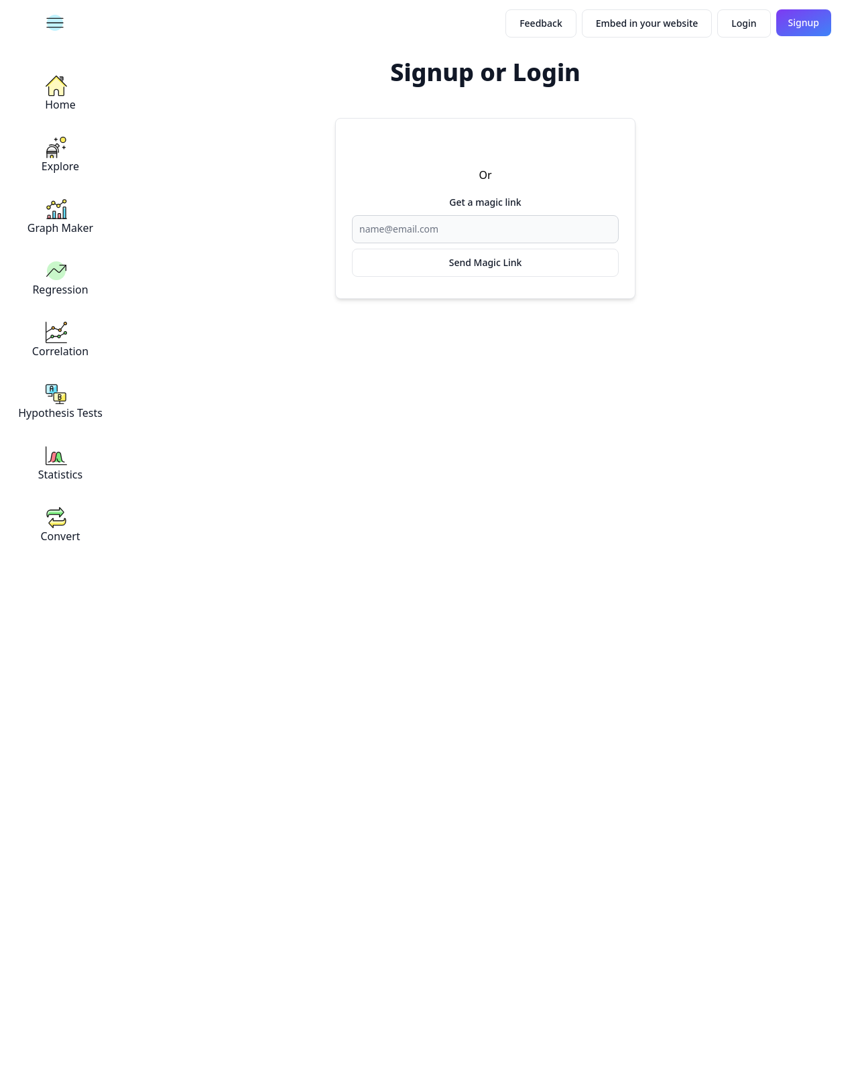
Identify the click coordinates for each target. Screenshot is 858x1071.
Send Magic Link (485, 262)
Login (743, 23)
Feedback (540, 23)
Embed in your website (647, 23)
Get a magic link (485, 202)
